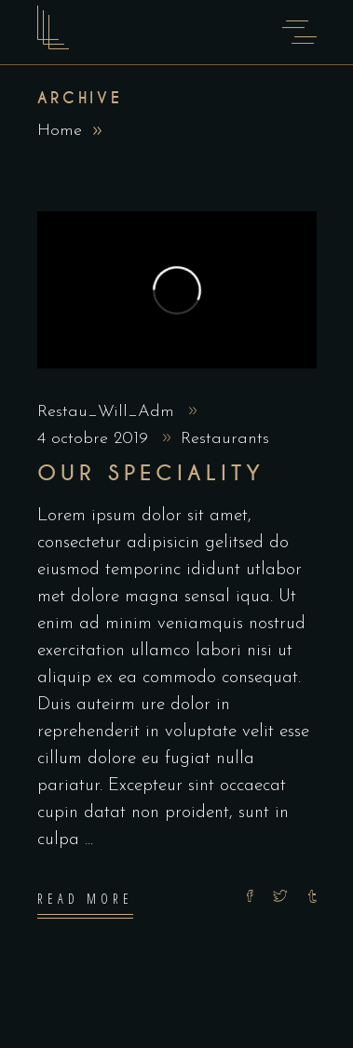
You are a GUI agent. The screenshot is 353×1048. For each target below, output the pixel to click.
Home (59, 131)
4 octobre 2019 (95, 439)
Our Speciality (151, 473)
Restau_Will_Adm (108, 412)
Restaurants (225, 439)
